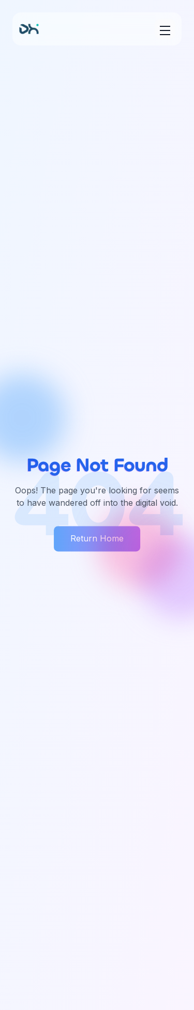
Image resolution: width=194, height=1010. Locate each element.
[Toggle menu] (165, 29)
